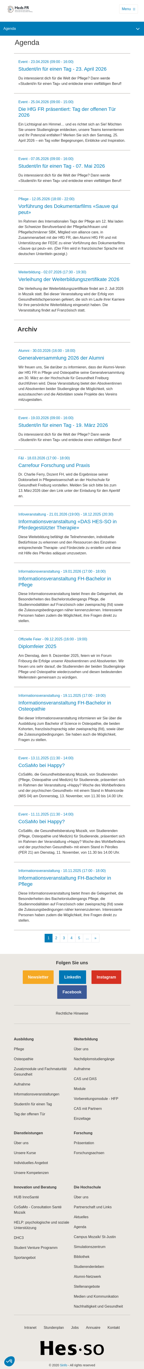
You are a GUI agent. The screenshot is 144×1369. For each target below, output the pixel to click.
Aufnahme (22, 1084)
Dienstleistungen (28, 1133)
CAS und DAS (85, 1079)
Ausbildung (24, 1039)
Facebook (71, 992)
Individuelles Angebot (31, 1163)
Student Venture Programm (36, 1248)
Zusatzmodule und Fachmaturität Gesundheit (40, 1071)
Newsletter (38, 977)
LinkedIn (72, 977)
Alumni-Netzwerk (87, 1276)
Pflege (19, 1049)
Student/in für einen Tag (33, 1104)
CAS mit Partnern (88, 1109)
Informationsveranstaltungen (36, 1094)
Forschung (83, 1133)
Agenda (80, 1227)
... (87, 938)
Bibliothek (81, 1257)
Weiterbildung (86, 1039)
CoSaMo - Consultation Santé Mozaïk (38, 1209)
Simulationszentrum (90, 1247)
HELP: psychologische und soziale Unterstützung (41, 1225)
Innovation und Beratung (35, 1187)
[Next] (95, 938)
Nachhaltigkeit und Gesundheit (98, 1306)
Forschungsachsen (89, 1153)
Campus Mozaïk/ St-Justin (95, 1237)
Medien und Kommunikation (96, 1296)
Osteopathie (23, 1059)
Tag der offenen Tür (29, 1114)
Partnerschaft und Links (93, 1207)
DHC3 (19, 1238)
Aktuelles (81, 1217)
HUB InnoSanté (26, 1197)
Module (80, 1089)
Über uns (81, 1049)
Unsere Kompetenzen (31, 1173)
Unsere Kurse (25, 1153)
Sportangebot (25, 1258)
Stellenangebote (87, 1286)
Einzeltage (82, 1118)
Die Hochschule (87, 1187)
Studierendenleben (89, 1267)
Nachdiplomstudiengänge (94, 1059)
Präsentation (84, 1143)
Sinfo (63, 1365)
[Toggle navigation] (128, 9)
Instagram (106, 977)
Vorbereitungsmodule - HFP (96, 1099)
